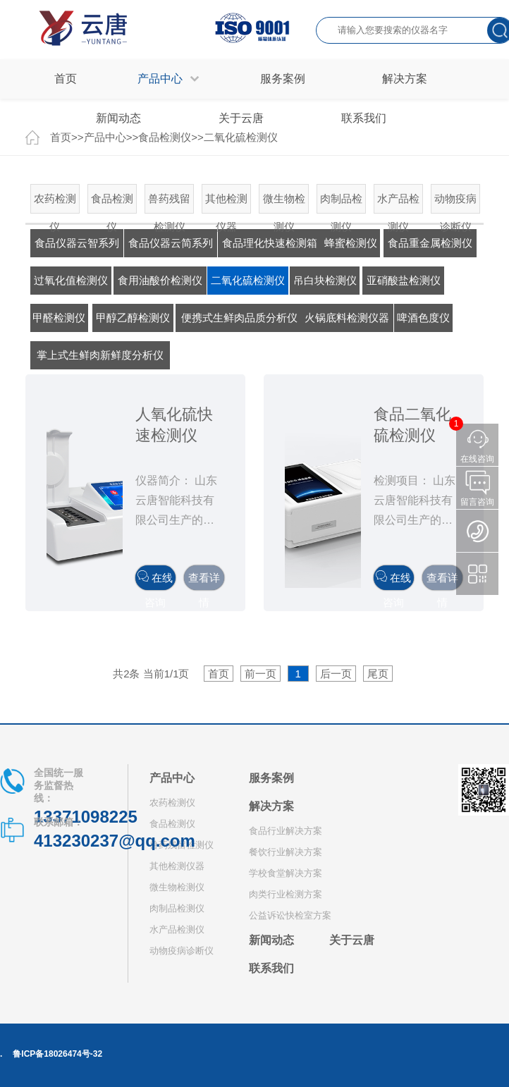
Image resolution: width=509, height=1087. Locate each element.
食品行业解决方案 (285, 830)
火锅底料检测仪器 (347, 318)
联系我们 (271, 968)
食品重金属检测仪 (430, 243)
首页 (65, 79)
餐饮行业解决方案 (285, 852)
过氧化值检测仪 (71, 280)
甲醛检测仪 (58, 318)
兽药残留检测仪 (169, 203)
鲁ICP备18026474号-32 (57, 1054)
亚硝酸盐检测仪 (404, 280)
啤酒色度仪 (423, 318)
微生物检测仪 (284, 203)
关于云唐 (351, 940)
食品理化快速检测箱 (269, 243)
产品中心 (172, 778)
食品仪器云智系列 (77, 243)
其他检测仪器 (226, 203)
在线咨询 (155, 580)
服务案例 (271, 778)
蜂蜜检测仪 (350, 243)
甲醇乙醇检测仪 (133, 318)
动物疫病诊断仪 (455, 203)
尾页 (377, 674)
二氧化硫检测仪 (248, 280)
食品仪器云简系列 (170, 243)
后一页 (336, 674)
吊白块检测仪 (325, 280)
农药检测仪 (55, 203)
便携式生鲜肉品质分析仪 (239, 318)
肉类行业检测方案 (285, 894)
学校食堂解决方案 (285, 873)
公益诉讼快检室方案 (290, 915)
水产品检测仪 (398, 203)
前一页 (260, 674)
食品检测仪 (112, 203)
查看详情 (204, 581)
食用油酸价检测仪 (160, 280)
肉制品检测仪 (341, 203)
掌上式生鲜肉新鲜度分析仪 (100, 355)
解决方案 (271, 806)
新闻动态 (271, 940)
